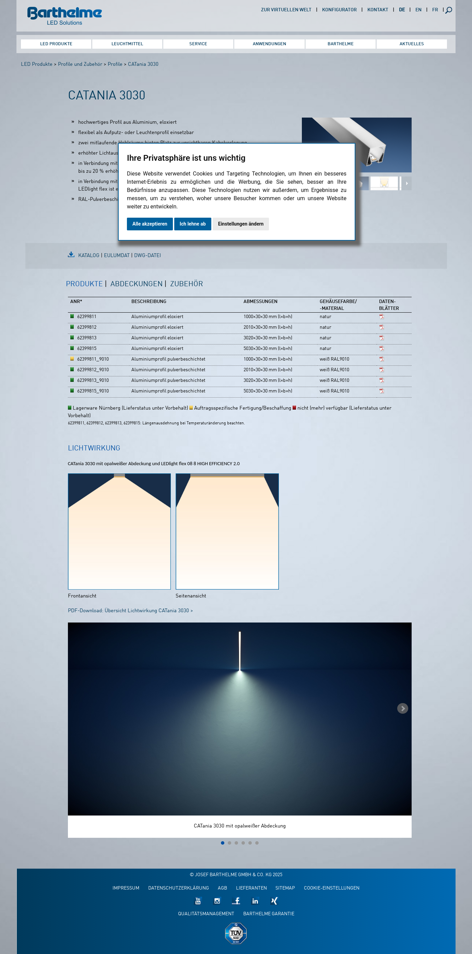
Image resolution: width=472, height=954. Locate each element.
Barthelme (341, 44)
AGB (222, 888)
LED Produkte (56, 44)
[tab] (86, 288)
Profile (115, 64)
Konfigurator (339, 10)
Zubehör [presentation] (186, 284)
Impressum (126, 888)
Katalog (88, 255)
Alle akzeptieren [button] (149, 224)
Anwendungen (269, 44)
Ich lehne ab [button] (193, 224)
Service (198, 44)
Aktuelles (412, 44)
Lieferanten (251, 888)
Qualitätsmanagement (206, 914)
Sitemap (285, 888)
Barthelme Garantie (268, 914)
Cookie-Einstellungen (331, 888)
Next (402, 708)
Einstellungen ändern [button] (241, 224)
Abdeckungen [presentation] (136, 284)
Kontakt (377, 10)
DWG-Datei (147, 255)
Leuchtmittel (127, 44)
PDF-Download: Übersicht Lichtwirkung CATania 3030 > (130, 611)
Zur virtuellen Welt (286, 10)
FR (435, 10)
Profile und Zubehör (80, 64)
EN (418, 10)
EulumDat (117, 255)
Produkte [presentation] (84, 284)
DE (402, 10)
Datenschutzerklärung (178, 888)
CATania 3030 (143, 64)
